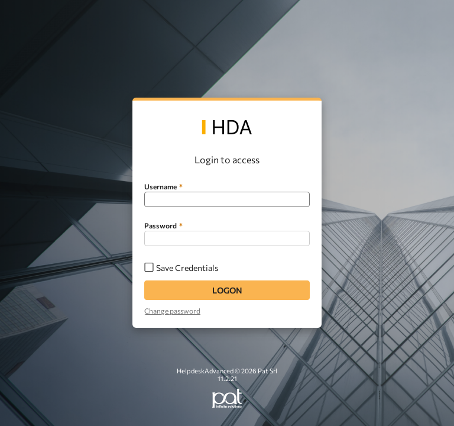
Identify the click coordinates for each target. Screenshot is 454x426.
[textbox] (227, 199)
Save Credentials (187, 268)
